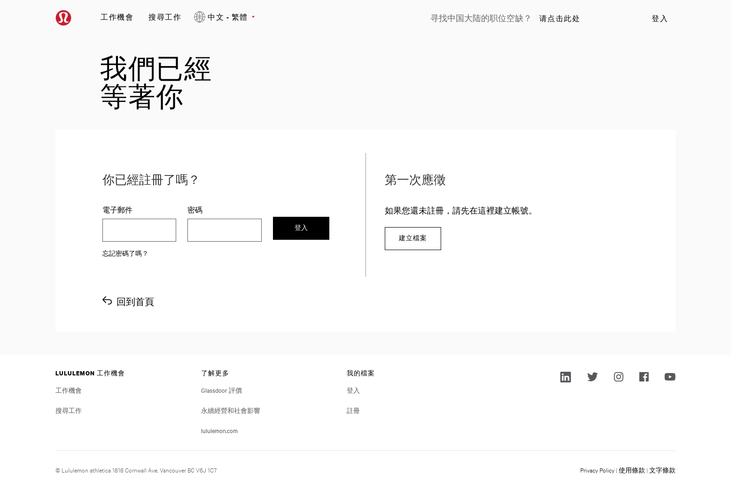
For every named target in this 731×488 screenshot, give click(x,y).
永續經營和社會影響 (230, 410)
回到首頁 (135, 301)
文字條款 (662, 469)
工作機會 (117, 17)
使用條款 (632, 469)
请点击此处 (560, 18)
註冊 (353, 410)
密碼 (194, 209)
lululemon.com (219, 430)
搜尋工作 (164, 17)
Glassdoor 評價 (221, 390)
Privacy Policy (597, 469)
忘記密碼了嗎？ (125, 253)
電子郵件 (117, 209)
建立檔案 (413, 238)
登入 (660, 18)
